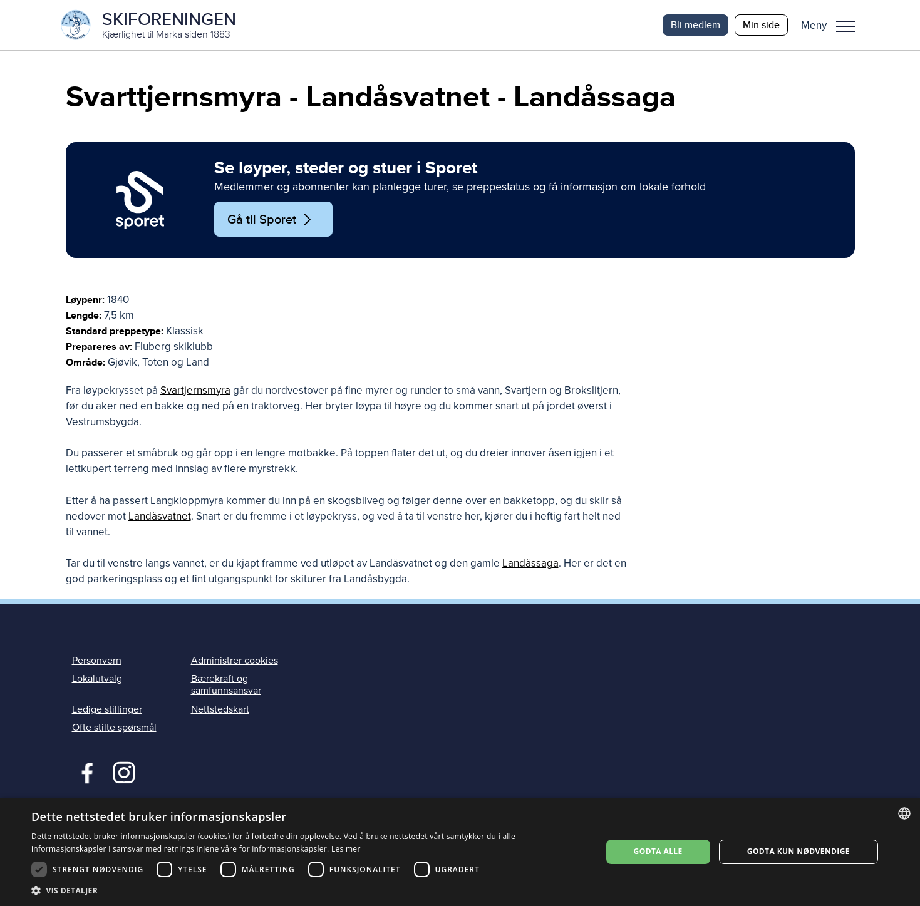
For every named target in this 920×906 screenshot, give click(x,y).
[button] (832, 25)
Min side (761, 25)
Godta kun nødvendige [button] (798, 851)
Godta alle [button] (658, 851)
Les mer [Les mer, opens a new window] (346, 848)
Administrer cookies (234, 660)
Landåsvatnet (159, 516)
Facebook (84, 771)
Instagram (123, 771)
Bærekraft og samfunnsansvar (226, 684)
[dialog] (460, 852)
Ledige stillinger (107, 709)
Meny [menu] (845, 26)
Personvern (96, 660)
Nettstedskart (220, 709)
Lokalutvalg (97, 678)
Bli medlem (695, 25)
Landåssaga (530, 563)
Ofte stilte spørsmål (114, 727)
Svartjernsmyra (195, 390)
